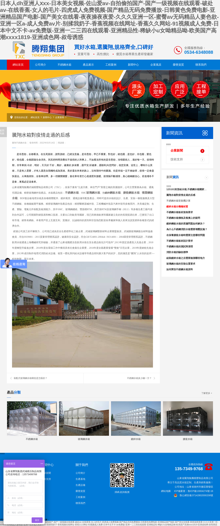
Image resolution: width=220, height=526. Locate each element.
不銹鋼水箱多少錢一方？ (139, 378)
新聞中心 (133, 64)
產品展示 (88, 64)
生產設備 (80, 485)
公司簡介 (40, 64)
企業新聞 (59, 117)
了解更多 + (206, 393)
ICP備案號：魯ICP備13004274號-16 (193, 491)
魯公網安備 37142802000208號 (193, 495)
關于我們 (82, 465)
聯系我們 (200, 64)
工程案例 (110, 64)
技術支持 (187, 160)
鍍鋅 (107, 193)
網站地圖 (166, 491)
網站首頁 (18, 64)
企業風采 (155, 64)
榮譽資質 (178, 64)
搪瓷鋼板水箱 (131, 192)
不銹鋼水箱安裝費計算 (178, 200)
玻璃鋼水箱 (93, 192)
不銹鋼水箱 (64, 64)
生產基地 (80, 479)
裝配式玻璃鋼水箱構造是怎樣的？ (30, 378)
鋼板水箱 (115, 192)
